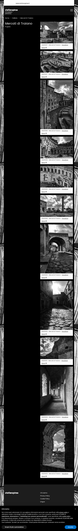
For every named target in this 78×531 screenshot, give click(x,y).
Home (7, 18)
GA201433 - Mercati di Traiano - (54, 475)
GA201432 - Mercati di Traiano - (54, 333)
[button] (75, 509)
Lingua (42, 502)
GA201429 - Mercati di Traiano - (54, 190)
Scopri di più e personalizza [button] (14, 527)
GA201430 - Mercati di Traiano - (54, 276)
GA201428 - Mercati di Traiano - (54, 132)
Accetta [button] (70, 527)
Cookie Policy (45, 499)
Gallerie (14, 18)
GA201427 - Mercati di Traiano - (54, 75)
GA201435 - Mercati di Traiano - (54, 161)
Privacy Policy (45, 496)
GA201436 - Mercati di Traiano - (54, 220)
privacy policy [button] (63, 512)
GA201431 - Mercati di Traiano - (54, 362)
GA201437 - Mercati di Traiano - (54, 46)
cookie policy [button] (66, 516)
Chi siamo (43, 493)
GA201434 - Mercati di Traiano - (54, 418)
